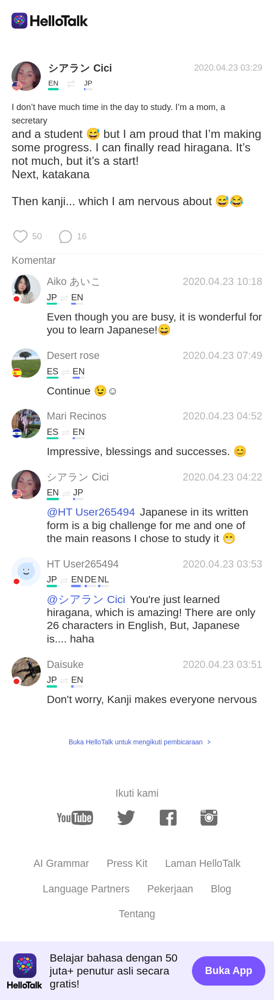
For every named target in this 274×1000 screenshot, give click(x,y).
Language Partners (86, 889)
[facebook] (168, 818)
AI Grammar (61, 863)
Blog (221, 889)
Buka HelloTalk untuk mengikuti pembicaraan (136, 742)
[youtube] (75, 818)
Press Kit (127, 863)
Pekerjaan (170, 889)
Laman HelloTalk (202, 863)
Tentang (137, 914)
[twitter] (126, 818)
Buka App (228, 970)
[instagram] (209, 818)
